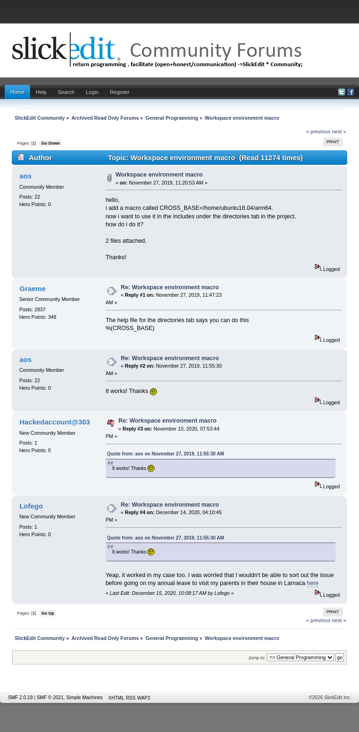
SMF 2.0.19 (20, 697)
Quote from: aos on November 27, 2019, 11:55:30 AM (165, 453)
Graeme (32, 289)
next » (339, 131)
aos (25, 176)
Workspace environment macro (159, 174)
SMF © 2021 (50, 697)
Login (92, 92)
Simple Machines (84, 697)
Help (41, 92)
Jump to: (256, 657)
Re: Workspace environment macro (170, 287)
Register (120, 92)
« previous (318, 131)
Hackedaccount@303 (54, 422)
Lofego (31, 506)
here (313, 583)
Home (17, 92)
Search (66, 92)
